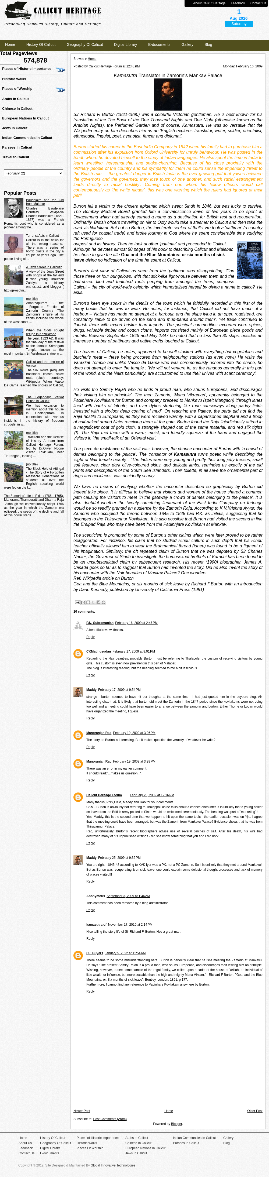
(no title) (32, 299)
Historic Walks (14, 79)
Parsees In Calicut (17, 147)
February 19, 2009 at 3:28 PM (134, 761)
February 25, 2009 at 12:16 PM (152, 795)
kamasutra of (96, 924)
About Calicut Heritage (209, 3)
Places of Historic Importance (26, 69)
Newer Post (81, 1111)
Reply (90, 637)
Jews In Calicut (14, 128)
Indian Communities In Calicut (27, 138)
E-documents (159, 44)
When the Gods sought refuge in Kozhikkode (45, 332)
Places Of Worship (90, 1148)
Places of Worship (17, 89)
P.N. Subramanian (100, 623)
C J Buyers (94, 953)
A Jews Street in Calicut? (44, 267)
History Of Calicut (41, 44)
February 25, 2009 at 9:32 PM (119, 858)
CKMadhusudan (98, 651)
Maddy (91, 690)
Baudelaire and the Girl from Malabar (45, 202)
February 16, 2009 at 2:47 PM (136, 623)
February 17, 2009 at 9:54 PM (119, 690)
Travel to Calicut (15, 157)
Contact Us (258, 3)
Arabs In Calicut (15, 99)
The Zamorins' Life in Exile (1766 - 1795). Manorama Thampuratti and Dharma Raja (34, 498)
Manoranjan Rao (98, 733)
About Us (25, 1143)
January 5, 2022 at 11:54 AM (125, 953)
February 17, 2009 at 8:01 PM (133, 651)
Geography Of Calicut (85, 44)
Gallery (187, 44)
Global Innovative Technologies (113, 1165)
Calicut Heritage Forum (104, 795)
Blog (208, 44)
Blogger (176, 1124)
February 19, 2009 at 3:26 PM (134, 733)
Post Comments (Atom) (110, 1119)
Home (10, 44)
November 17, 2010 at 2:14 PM (130, 924)
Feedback (238, 3)
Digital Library (125, 44)
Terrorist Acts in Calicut (42, 236)
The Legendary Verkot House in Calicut (45, 399)
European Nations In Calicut (25, 118)
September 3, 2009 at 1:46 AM (128, 896)
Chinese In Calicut (17, 109)
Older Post (255, 1111)
